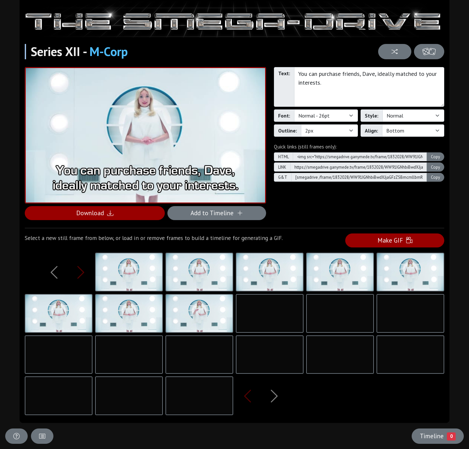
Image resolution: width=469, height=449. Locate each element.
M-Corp (109, 51)
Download (94, 213)
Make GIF (394, 240)
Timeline (438, 436)
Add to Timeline (217, 213)
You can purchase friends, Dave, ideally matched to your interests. (369, 87)
